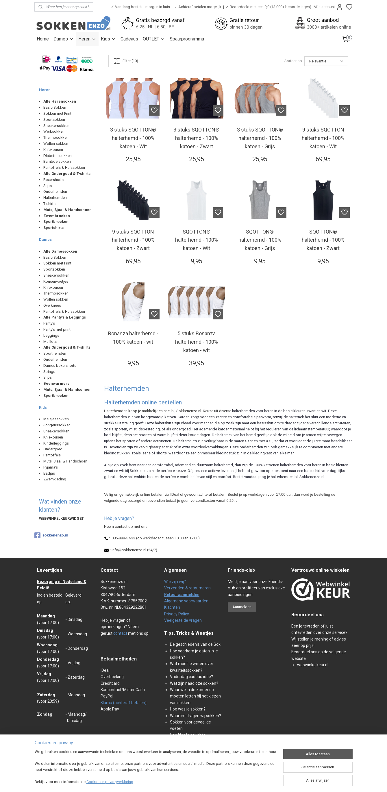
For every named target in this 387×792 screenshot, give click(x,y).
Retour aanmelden (181, 594)
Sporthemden (54, 353)
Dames (63, 39)
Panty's (49, 323)
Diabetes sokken (57, 155)
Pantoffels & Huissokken (64, 167)
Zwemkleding (54, 479)
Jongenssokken (57, 425)
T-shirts (49, 203)
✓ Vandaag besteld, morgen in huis (140, 7)
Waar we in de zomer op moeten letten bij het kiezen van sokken (195, 696)
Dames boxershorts (59, 365)
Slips (47, 186)
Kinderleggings (56, 443)
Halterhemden (55, 197)
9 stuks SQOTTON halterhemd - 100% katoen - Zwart (133, 240)
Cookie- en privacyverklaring (109, 782)
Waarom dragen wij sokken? (195, 715)
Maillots (50, 341)
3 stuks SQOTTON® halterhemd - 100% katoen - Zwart (196, 138)
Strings (49, 371)
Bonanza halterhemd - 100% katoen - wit (133, 337)
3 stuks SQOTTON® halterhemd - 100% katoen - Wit (133, 138)
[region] (155, 767)
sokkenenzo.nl (51, 535)
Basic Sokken (54, 107)
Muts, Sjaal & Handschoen (65, 461)
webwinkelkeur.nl (312, 665)
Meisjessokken (56, 419)
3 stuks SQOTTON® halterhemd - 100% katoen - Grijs (260, 138)
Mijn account (328, 6)
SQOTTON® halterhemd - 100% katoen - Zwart (323, 240)
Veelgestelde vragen (183, 620)
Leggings (51, 335)
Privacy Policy (176, 614)
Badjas (49, 473)
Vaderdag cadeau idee (190, 676)
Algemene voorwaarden (186, 601)
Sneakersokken (56, 125)
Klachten (172, 607)
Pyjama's (50, 467)
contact (120, 633)
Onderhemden (55, 191)
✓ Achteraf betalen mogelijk (197, 7)
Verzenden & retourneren (187, 588)
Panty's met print (57, 329)
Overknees (52, 305)
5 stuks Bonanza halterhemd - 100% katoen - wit (196, 341)
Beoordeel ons (307, 614)
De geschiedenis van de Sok (195, 644)
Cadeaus (129, 39)
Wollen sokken (55, 143)
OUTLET (154, 39)
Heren (87, 39)
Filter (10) (125, 61)
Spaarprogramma (187, 39)
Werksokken (53, 131)
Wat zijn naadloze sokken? (194, 683)
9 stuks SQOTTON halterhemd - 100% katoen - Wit (323, 138)
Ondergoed (52, 449)
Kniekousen (53, 149)
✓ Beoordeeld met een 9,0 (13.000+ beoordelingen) (268, 7)
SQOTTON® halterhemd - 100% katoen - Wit (196, 240)
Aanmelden (241, 607)
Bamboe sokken (57, 161)
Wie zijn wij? (175, 581)
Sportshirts (53, 227)
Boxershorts (53, 179)
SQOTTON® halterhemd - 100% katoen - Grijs (259, 240)
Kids (108, 39)
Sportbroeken (55, 221)
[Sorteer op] (326, 61)
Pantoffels (52, 455)
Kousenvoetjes (55, 281)
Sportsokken (54, 119)
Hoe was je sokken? (187, 709)
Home (43, 39)
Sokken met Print (57, 113)
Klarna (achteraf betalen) (124, 702)
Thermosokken (55, 137)
